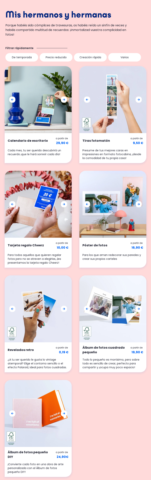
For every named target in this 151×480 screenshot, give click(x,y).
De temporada (22, 57)
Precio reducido (56, 57)
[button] (12, 99)
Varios (125, 57)
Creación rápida (90, 57)
